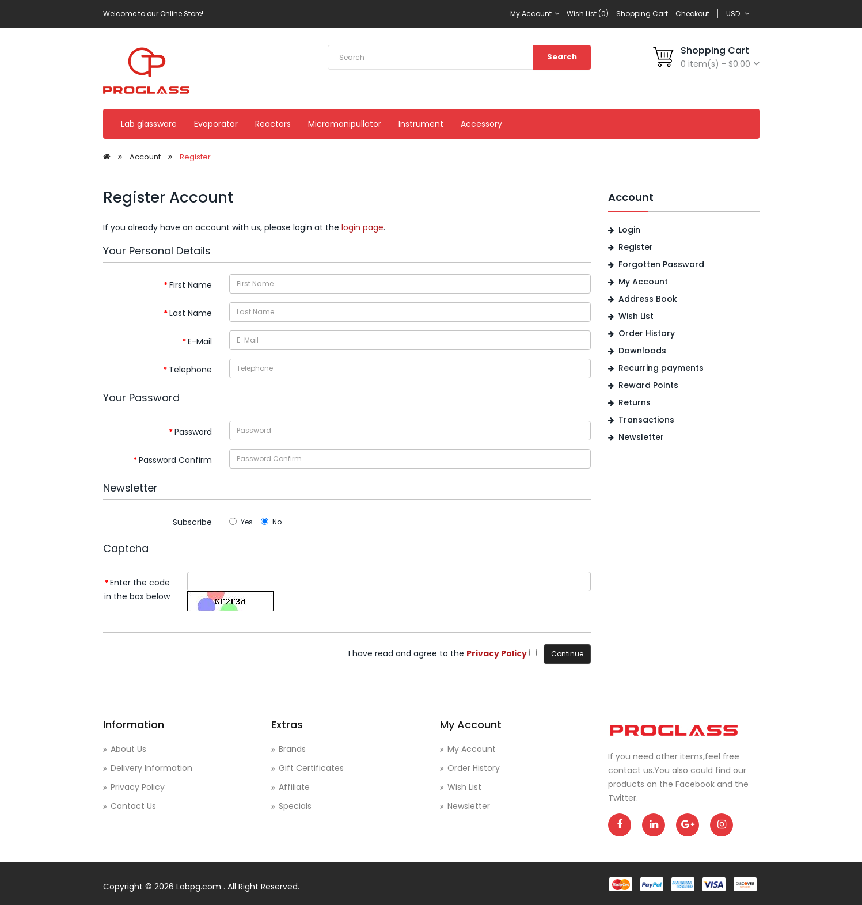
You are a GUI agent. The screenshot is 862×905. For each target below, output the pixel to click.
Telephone (190, 369)
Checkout (692, 13)
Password (193, 432)
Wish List (636, 316)
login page (362, 227)
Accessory (481, 124)
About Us (128, 749)
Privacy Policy (138, 787)
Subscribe (192, 522)
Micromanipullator (344, 124)
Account (145, 156)
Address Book (647, 299)
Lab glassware (149, 124)
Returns (634, 402)
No (271, 522)
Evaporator (216, 124)
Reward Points (648, 385)
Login (629, 229)
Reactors (273, 124)
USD (737, 13)
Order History (646, 333)
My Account (534, 13)
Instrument (420, 124)
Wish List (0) (588, 13)
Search (562, 56)
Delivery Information (151, 768)
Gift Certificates (311, 768)
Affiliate (294, 787)
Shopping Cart (642, 13)
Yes (241, 522)
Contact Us (133, 806)
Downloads (642, 350)
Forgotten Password (661, 264)
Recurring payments (661, 368)
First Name (190, 285)
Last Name (190, 313)
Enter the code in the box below (137, 589)
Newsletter (641, 437)
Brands (292, 749)
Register (195, 156)
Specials (295, 806)
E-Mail (200, 341)
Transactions (646, 419)
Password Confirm (175, 460)
